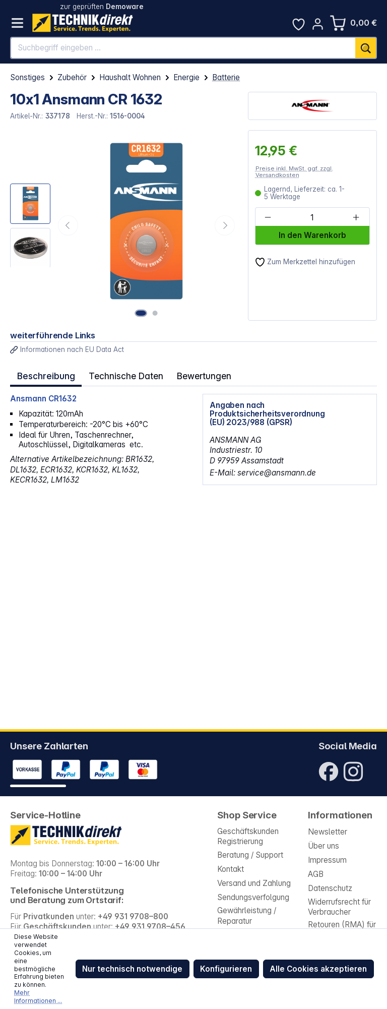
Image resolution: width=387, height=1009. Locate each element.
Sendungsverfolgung (253, 897)
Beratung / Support (250, 855)
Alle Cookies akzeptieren (318, 969)
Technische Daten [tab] (122, 375)
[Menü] (17, 23)
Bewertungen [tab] (197, 375)
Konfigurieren (226, 969)
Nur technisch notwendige (132, 969)
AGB (316, 874)
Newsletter (327, 832)
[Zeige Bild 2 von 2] (156, 313)
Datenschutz (330, 888)
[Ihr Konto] (317, 24)
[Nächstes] (225, 225)
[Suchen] (366, 48)
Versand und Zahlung (254, 883)
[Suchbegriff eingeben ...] (183, 48)
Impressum (327, 860)
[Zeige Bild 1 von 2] (143, 313)
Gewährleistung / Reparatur (246, 915)
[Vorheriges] (68, 225)
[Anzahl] (312, 217)
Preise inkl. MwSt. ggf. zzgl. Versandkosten (294, 172)
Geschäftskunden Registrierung (248, 836)
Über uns (323, 846)
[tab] (45, 374)
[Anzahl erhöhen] (356, 217)
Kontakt (230, 869)
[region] (123, 225)
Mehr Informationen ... (38, 996)
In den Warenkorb (312, 235)
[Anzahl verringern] (268, 217)
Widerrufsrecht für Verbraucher (339, 907)
